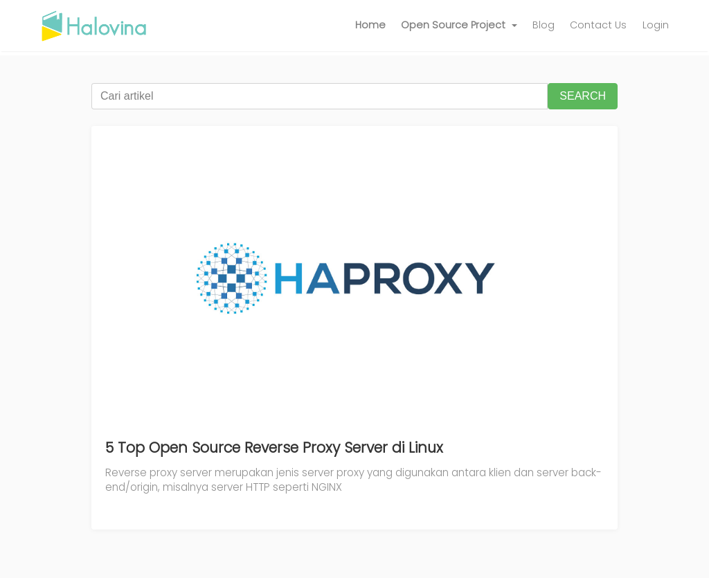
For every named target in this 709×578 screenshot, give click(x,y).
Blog (543, 25)
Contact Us (598, 25)
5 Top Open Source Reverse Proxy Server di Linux (274, 447)
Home (370, 25)
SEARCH (582, 96)
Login (656, 25)
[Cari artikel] (319, 96)
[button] (459, 25)
